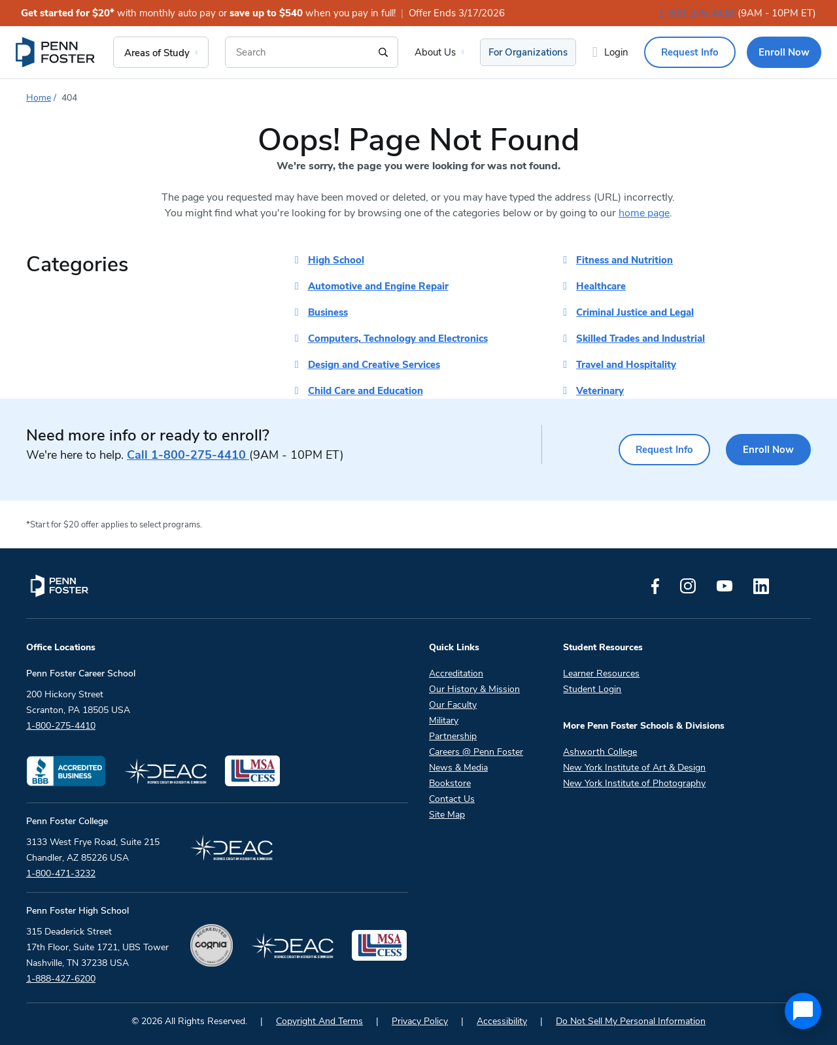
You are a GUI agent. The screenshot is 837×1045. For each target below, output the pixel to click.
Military (443, 720)
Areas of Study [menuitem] (157, 52)
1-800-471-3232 (60, 873)
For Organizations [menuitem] (528, 52)
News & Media (458, 767)
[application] (803, 1011)
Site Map (447, 814)
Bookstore (450, 783)
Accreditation (456, 673)
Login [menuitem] (616, 52)
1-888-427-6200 (60, 978)
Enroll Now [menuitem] (784, 52)
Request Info (664, 449)
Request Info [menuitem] (690, 52)
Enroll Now (768, 449)
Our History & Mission (474, 689)
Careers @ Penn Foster (476, 752)
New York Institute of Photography (634, 783)
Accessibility (502, 1021)
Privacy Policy (420, 1021)
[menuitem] (56, 52)
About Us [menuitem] (435, 52)
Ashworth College (600, 752)
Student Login (592, 689)
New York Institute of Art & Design (634, 767)
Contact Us (452, 799)
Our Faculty (453, 705)
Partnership (453, 736)
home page (644, 213)
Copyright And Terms (319, 1021)
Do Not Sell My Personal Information (631, 1021)
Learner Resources (601, 673)
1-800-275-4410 (696, 13)
